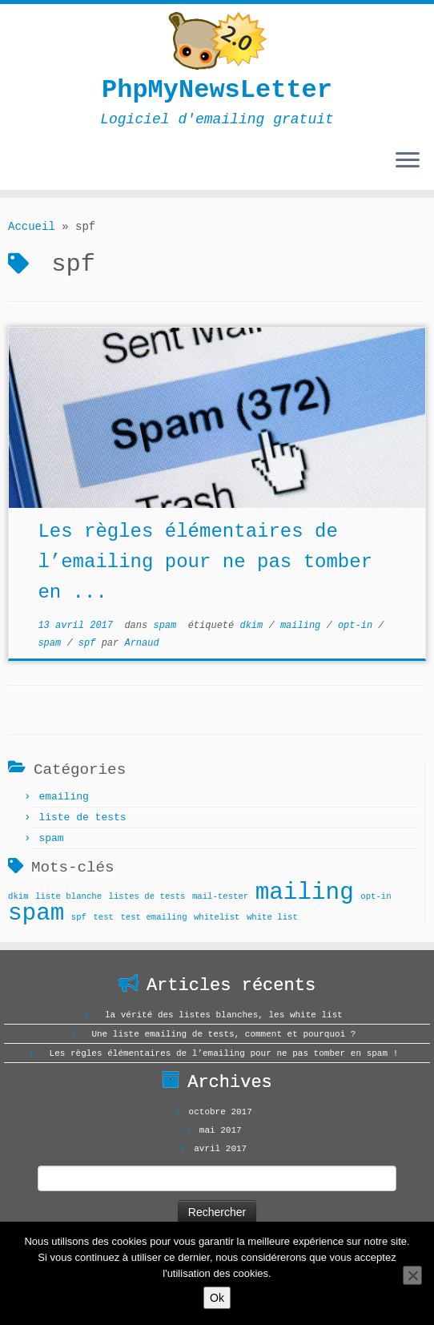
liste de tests (82, 818)
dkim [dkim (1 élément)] (18, 896)
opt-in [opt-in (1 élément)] (375, 896)
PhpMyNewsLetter (217, 91)
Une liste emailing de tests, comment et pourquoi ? (223, 1034)
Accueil (31, 226)
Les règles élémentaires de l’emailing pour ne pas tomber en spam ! (224, 1053)
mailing (303, 625)
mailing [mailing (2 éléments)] (304, 893)
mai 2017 (220, 1130)
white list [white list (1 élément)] (272, 917)
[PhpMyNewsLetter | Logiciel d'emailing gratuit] (217, 41)
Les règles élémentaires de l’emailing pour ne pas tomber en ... (205, 562)
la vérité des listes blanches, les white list (224, 1015)
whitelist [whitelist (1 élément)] (217, 917)
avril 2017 (220, 1149)
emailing (63, 797)
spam (167, 625)
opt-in (358, 625)
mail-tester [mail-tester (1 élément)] (220, 896)
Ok (217, 1297)
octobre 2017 (220, 1112)
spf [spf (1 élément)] (78, 917)
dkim (253, 625)
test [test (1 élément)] (103, 917)
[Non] (412, 1275)
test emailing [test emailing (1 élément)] (153, 917)
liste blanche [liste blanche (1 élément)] (68, 896)
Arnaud (141, 643)
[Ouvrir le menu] (408, 161)
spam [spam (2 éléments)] (36, 913)
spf (90, 643)
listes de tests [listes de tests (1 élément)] (147, 896)
